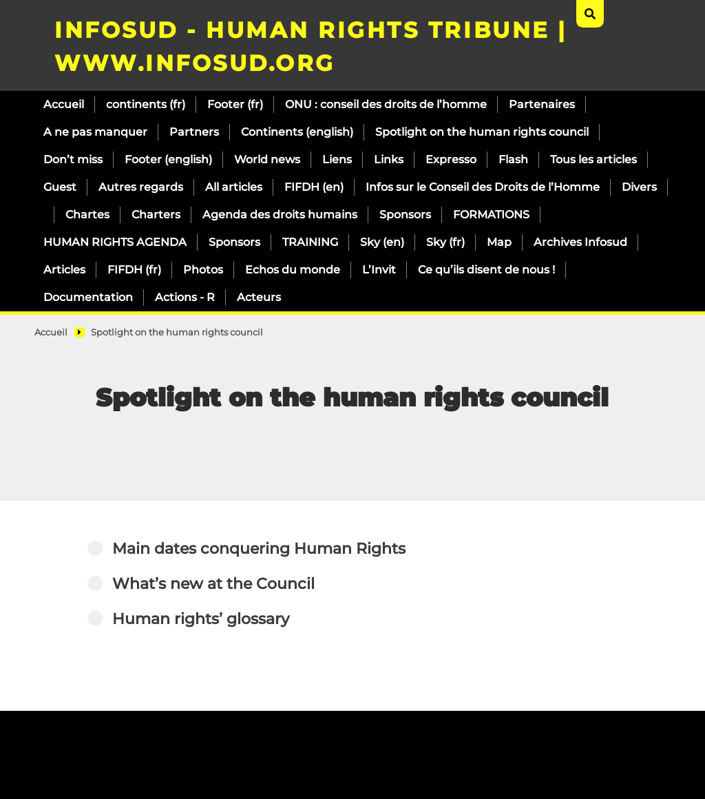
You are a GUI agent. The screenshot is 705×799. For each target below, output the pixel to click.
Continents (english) (297, 131)
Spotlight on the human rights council (482, 131)
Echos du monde (292, 269)
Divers (639, 187)
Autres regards (140, 187)
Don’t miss (73, 159)
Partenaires (542, 104)
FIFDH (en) (314, 187)
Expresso (450, 159)
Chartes (87, 214)
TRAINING (310, 242)
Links (388, 159)
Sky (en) (382, 242)
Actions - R (185, 297)
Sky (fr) (445, 242)
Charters (155, 214)
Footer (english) (168, 159)
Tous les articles (593, 159)
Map (499, 242)
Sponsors (405, 214)
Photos (203, 269)
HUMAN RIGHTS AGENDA (115, 242)
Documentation (88, 297)
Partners (194, 131)
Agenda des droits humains (279, 214)
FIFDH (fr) (134, 269)
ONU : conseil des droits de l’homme (386, 104)
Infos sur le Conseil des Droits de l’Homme (483, 187)
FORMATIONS (491, 214)
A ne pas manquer (95, 131)
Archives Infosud (580, 242)
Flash (513, 159)
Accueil (63, 104)
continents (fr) (145, 104)
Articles (64, 269)
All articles (233, 187)
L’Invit (379, 269)
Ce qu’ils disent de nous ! (486, 269)
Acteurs (259, 297)
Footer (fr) (235, 104)
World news (267, 159)
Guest (59, 187)
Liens (337, 159)
